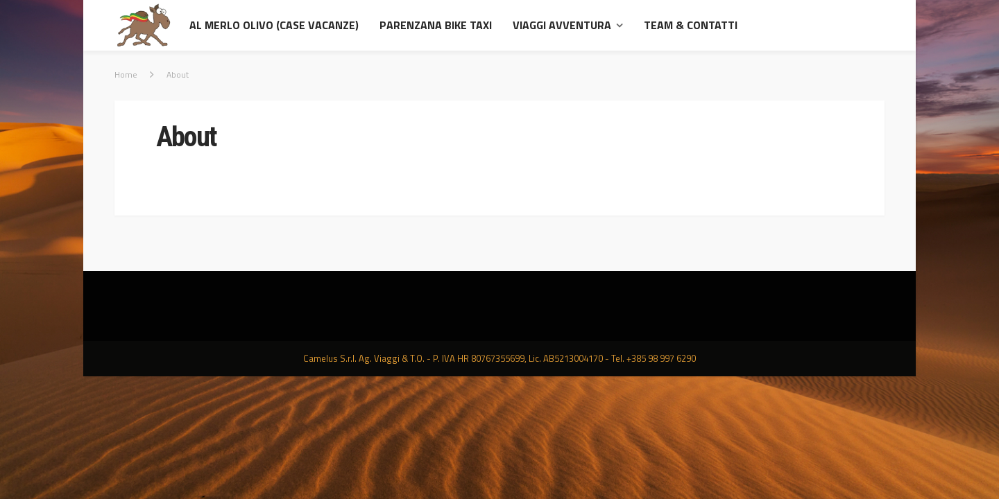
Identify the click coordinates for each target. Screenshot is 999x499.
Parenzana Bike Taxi (435, 25)
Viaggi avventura (562, 25)
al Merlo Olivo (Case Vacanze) (274, 25)
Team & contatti (690, 25)
